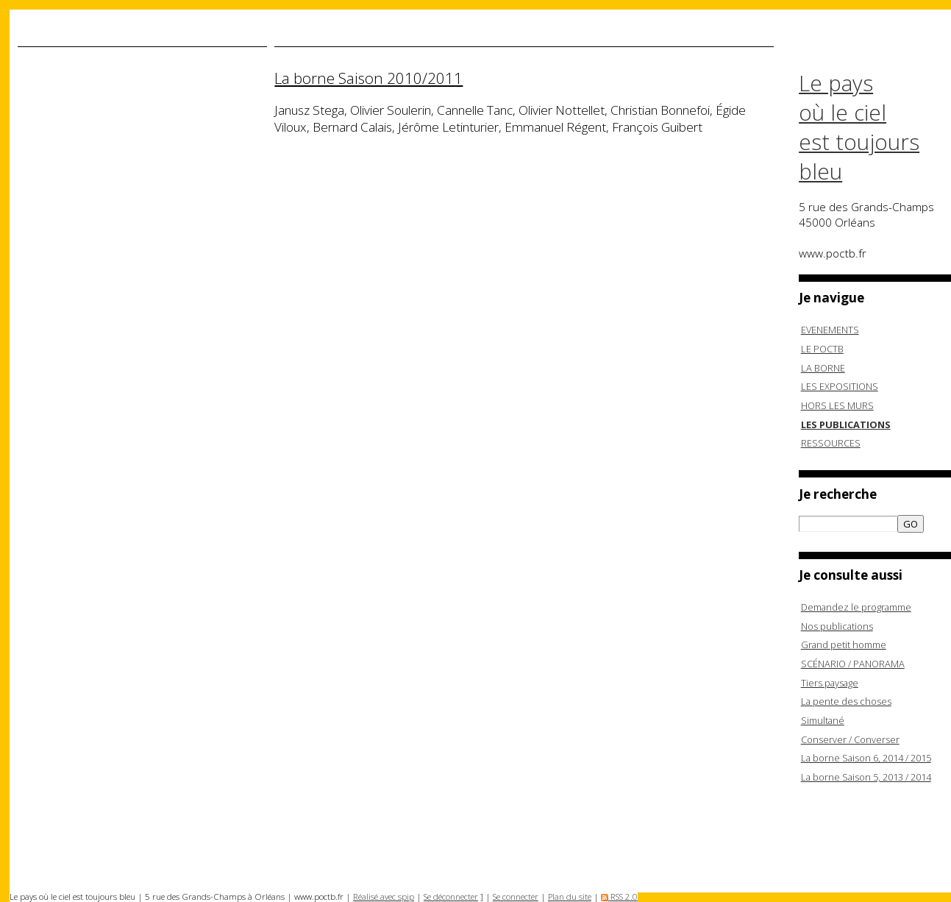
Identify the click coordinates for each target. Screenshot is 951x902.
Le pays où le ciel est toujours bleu (859, 127)
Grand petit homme (843, 644)
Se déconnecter (451, 896)
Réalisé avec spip (383, 896)
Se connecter (515, 896)
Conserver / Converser (850, 739)
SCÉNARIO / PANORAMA (853, 663)
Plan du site (569, 896)
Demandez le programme (856, 607)
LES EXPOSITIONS (839, 386)
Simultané (822, 720)
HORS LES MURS (837, 405)
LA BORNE (823, 367)
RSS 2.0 (619, 896)
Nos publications (837, 626)
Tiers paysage (829, 682)
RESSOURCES (831, 443)
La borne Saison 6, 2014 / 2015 (866, 757)
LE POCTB (822, 348)
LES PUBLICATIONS (846, 424)
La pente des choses (846, 701)
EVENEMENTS (830, 329)
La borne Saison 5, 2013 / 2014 (866, 777)
